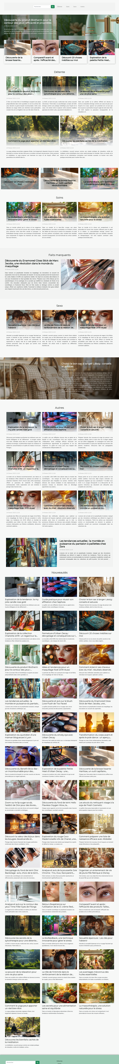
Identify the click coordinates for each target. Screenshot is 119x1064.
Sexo (74, 7)
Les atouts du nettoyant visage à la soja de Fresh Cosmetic (96, 803)
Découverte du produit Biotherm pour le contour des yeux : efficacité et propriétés (27, 21)
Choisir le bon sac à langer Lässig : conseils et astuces (86, 365)
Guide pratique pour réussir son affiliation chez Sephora (58, 600)
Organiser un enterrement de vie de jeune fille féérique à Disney (95, 871)
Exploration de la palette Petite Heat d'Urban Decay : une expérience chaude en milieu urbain (57, 773)
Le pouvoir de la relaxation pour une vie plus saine (20, 973)
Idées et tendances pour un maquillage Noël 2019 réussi (56, 668)
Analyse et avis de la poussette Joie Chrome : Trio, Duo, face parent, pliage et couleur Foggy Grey (59, 873)
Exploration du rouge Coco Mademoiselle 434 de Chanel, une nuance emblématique (59, 839)
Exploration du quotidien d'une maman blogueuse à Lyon (20, 736)
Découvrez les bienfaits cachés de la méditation (85, 141)
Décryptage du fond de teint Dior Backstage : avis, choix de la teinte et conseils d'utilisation (22, 873)
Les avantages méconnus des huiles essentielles (94, 973)
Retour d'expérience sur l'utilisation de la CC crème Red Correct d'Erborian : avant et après (59, 907)
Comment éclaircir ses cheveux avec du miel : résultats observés (95, 668)
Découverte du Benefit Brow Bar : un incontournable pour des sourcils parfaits (21, 771)
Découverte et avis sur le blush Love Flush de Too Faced (57, 702)
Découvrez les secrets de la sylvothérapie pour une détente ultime (59, 94)
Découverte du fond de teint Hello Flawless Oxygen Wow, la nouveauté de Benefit (59, 805)
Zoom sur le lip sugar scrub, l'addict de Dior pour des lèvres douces (20, 805)
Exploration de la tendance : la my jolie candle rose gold (22, 600)
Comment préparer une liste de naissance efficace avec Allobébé (95, 837)
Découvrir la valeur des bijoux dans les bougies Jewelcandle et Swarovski (22, 839)
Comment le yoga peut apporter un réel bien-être (32, 141)
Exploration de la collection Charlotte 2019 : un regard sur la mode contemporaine (23, 469)
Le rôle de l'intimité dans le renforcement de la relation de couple (58, 327)
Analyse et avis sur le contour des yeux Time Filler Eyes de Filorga (21, 905)
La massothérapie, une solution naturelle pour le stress (94, 1007)
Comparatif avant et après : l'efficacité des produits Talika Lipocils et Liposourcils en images (96, 907)
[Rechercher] (41, 6)
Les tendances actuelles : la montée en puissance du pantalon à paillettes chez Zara (94, 508)
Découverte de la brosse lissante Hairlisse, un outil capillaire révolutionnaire (59, 183)
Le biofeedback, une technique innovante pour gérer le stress (99, 183)
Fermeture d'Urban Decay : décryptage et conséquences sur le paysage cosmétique (59, 469)
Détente (59, 7)
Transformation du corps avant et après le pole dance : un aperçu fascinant (96, 737)
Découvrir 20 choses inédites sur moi (72, 58)
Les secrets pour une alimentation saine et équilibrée (59, 1007)
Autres (82, 7)
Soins (67, 7)
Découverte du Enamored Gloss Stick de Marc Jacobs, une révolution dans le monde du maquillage (31, 263)
